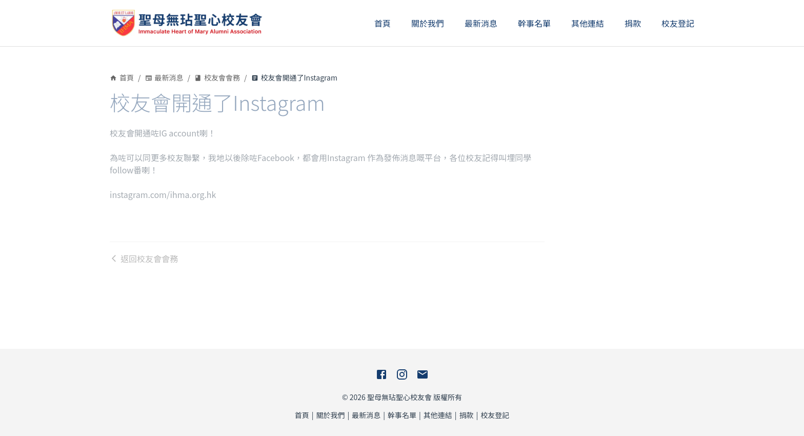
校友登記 (677, 23)
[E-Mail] (422, 374)
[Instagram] (402, 374)
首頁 (382, 23)
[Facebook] (381, 374)
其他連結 (587, 23)
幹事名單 (534, 23)
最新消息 (481, 23)
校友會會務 (217, 77)
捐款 (633, 23)
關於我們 (427, 23)
